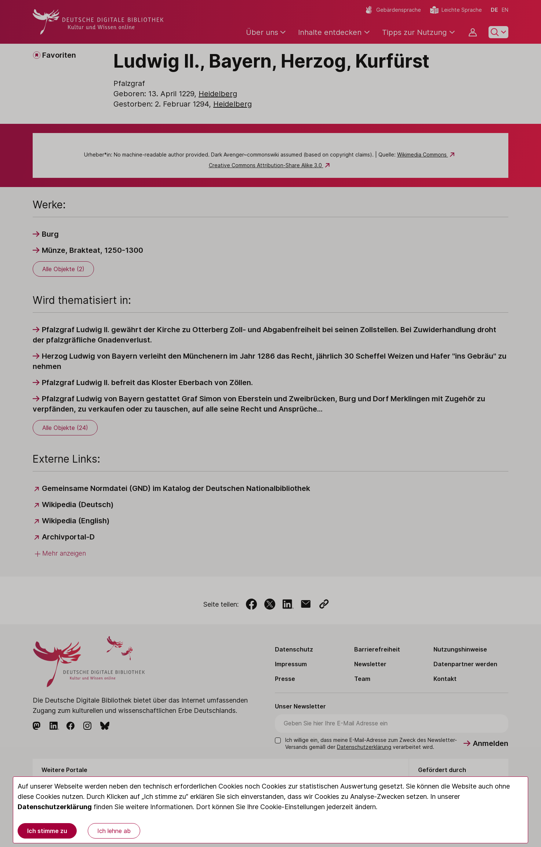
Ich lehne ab (114, 831)
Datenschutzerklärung (55, 807)
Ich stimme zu (47, 831)
